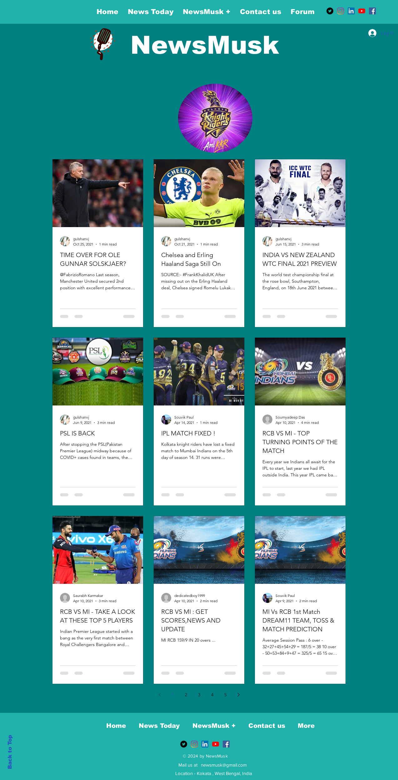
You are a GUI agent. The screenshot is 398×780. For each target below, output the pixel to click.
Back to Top (10, 752)
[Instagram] (340, 10)
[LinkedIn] (351, 10)
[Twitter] (329, 10)
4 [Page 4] (212, 695)
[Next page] (238, 694)
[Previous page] (159, 694)
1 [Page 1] (173, 695)
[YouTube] (361, 10)
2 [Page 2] (186, 695)
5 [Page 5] (225, 695)
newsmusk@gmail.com (224, 765)
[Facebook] (372, 10)
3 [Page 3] (199, 695)
